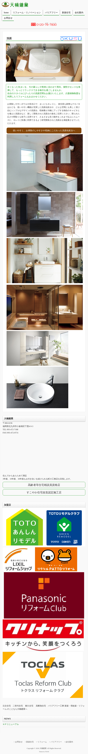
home (6, 12)
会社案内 (79, 12)
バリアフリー (51, 12)
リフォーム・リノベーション (27, 12)
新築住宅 (66, 12)
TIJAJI (47, 751)
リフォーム (42, 742)
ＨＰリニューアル (11, 724)
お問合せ (8, 18)
